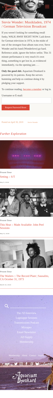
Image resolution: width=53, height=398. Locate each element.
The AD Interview (26, 313)
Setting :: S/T (7, 176)
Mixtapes (26, 327)
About (24, 355)
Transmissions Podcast (26, 322)
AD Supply (26, 337)
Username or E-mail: (12, 95)
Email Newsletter (26, 332)
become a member (32, 89)
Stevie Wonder (33, 122)
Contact (32, 355)
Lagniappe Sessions (26, 317)
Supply (41, 355)
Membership (26, 341)
